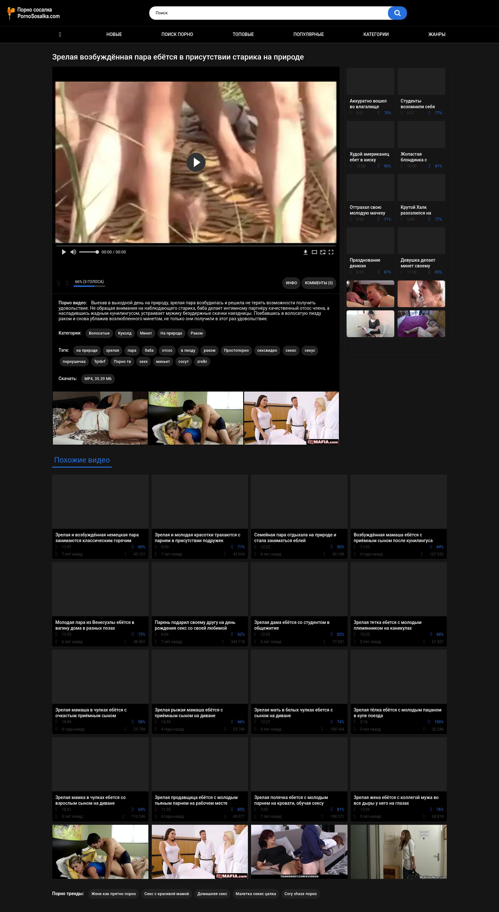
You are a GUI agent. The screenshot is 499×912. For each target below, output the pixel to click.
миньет (163, 361)
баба (149, 350)
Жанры (437, 34)
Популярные (308, 34)
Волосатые (99, 333)
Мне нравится (58, 283)
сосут (184, 361)
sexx (143, 361)
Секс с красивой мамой (166, 894)
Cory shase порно (301, 894)
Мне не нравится (67, 283)
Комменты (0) (319, 283)
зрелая (112, 350)
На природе (171, 333)
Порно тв (122, 361)
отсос (167, 350)
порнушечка (74, 361)
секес (291, 350)
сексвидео (267, 350)
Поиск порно (177, 34)
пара (132, 350)
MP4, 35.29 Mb (97, 379)
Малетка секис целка (256, 894)
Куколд (125, 333)
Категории (376, 34)
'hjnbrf (100, 361)
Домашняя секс (212, 894)
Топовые (243, 34)
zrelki (202, 361)
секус (310, 350)
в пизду (188, 350)
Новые (114, 34)
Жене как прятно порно (113, 894)
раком (209, 350)
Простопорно (236, 350)
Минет (146, 333)
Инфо (291, 283)
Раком (197, 333)
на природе (87, 350)
